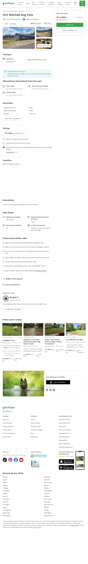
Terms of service (8, 426)
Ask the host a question (13, 309)
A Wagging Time (8, 340)
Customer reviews (37, 430)
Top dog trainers (51, 3)
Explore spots (35, 423)
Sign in (75, 3)
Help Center (7, 437)
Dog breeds (60, 3)
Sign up (82, 3)
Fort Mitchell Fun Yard (74, 340)
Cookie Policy (74, 525)
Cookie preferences (9, 433)
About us (6, 419)
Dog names (34, 3)
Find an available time (69, 30)
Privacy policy (7, 430)
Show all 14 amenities (12, 118)
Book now (69, 25)
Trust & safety (7, 423)
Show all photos (44, 46)
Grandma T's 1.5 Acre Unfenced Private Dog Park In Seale (31, 342)
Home (33, 419)
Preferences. (37, 527)
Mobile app (34, 437)
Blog (27, 3)
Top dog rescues (41, 3)
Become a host (68, 3)
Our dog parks (20, 3)
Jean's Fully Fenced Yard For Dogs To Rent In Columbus (53, 342)
